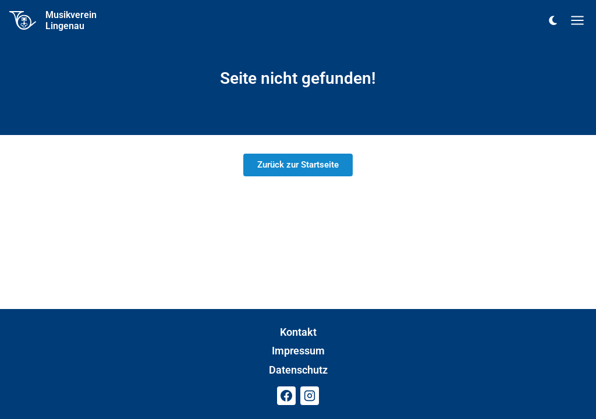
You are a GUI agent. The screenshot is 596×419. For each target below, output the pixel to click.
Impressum (298, 351)
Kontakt (298, 332)
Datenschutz (298, 370)
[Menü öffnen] (577, 20)
